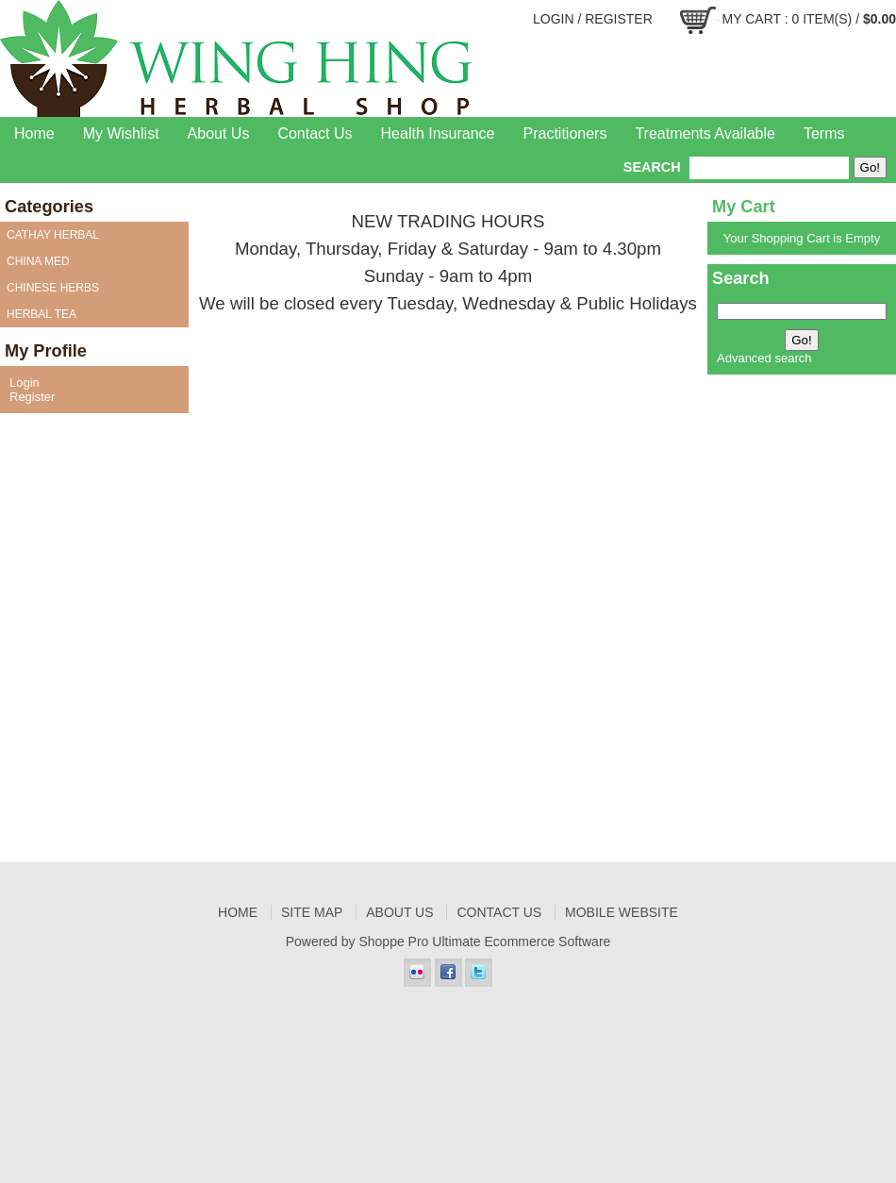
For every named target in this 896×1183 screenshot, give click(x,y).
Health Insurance (438, 133)
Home (34, 133)
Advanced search (764, 358)
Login (553, 18)
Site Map (311, 912)
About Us (219, 133)
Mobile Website (621, 912)
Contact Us (314, 133)
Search (652, 167)
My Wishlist (121, 133)
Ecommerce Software (548, 941)
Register (619, 18)
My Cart (751, 18)
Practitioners (565, 133)
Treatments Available (705, 133)
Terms (824, 133)
